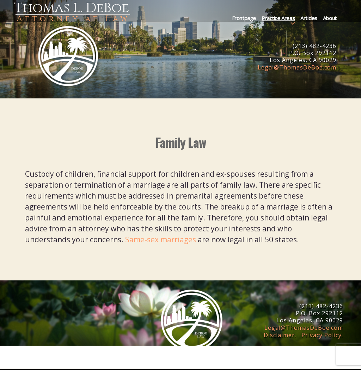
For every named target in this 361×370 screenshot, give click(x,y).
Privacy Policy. (322, 335)
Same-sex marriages (160, 239)
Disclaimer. (280, 335)
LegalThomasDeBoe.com (297, 67)
